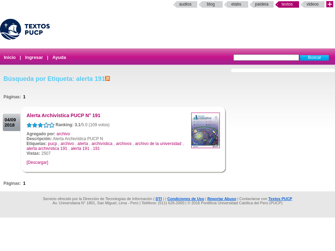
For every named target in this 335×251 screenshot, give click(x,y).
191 (96, 148)
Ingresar (34, 57)
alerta (82, 143)
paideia (262, 4)
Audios (185, 4)
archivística (101, 143)
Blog (211, 4)
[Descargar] (37, 162)
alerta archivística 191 (47, 148)
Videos (313, 4)
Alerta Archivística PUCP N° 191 (63, 115)
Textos (287, 4)
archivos (124, 143)
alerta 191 (80, 148)
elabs (236, 4)
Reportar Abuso (221, 199)
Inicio (10, 57)
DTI (159, 199)
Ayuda (59, 57)
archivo (63, 133)
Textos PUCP (280, 199)
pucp (52, 143)
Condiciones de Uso (185, 199)
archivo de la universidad (158, 143)
